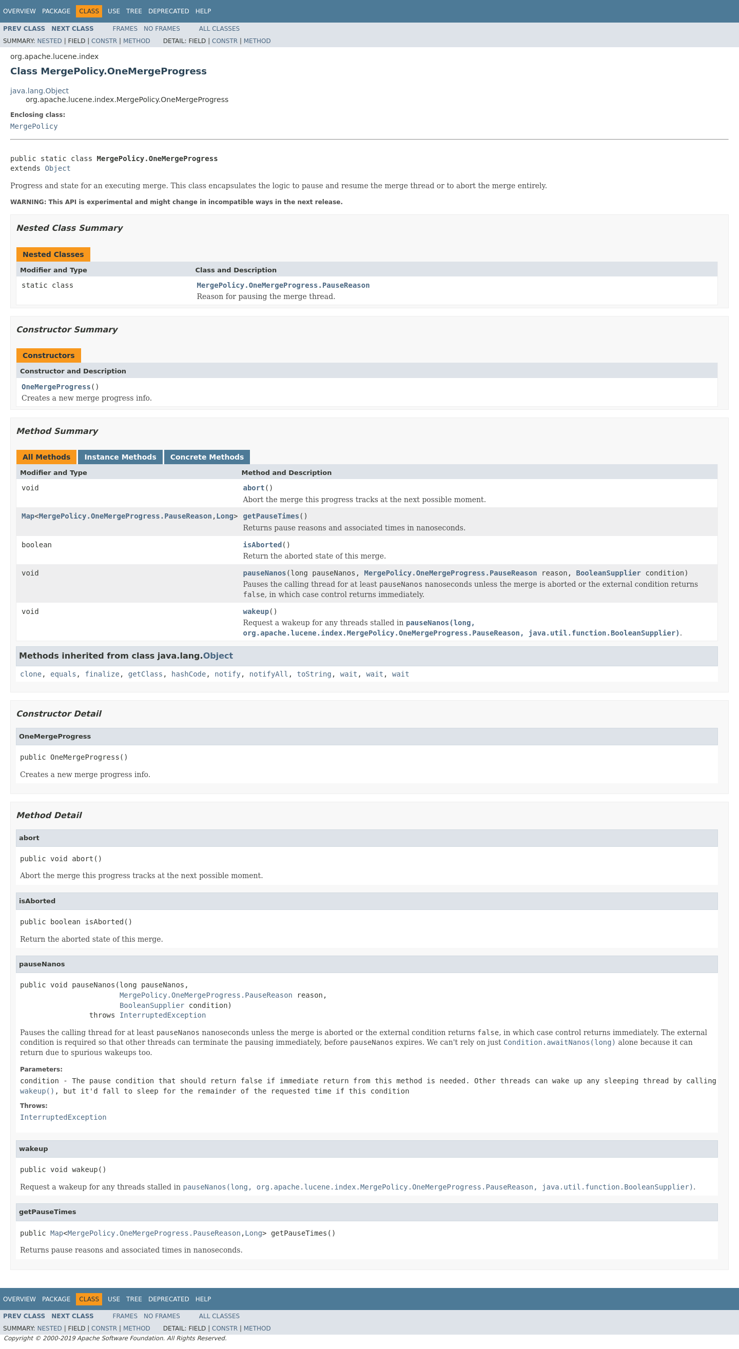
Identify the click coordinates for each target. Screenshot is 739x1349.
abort (253, 488)
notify (228, 674)
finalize (102, 674)
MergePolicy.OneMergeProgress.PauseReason (283, 285)
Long (225, 516)
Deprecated (168, 11)
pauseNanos (264, 573)
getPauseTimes (271, 516)
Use (114, 11)
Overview (19, 11)
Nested (49, 41)
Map (28, 516)
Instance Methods (120, 457)
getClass (145, 674)
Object (58, 168)
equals (63, 674)
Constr (104, 41)
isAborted (262, 545)
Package (56, 11)
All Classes (219, 28)
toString (314, 674)
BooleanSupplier (608, 573)
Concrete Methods (207, 457)
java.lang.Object (39, 91)
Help (203, 11)
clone (31, 674)
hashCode (188, 674)
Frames (125, 28)
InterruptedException (163, 1015)
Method (136, 41)
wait (349, 674)
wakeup (256, 611)
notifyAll (268, 674)
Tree (134, 11)
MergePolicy (34, 126)
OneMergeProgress (56, 387)
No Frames (162, 28)
